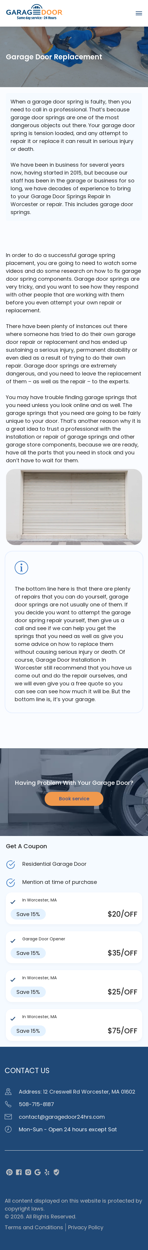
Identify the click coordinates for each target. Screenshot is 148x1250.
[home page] (34, 18)
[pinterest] (9, 1173)
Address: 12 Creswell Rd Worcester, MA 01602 (70, 1091)
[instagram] (28, 1173)
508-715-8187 (29, 1104)
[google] (37, 1173)
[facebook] (18, 1173)
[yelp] (47, 1173)
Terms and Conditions (34, 1227)
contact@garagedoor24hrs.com (55, 1116)
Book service (74, 798)
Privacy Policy (85, 1227)
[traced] (56, 1173)
